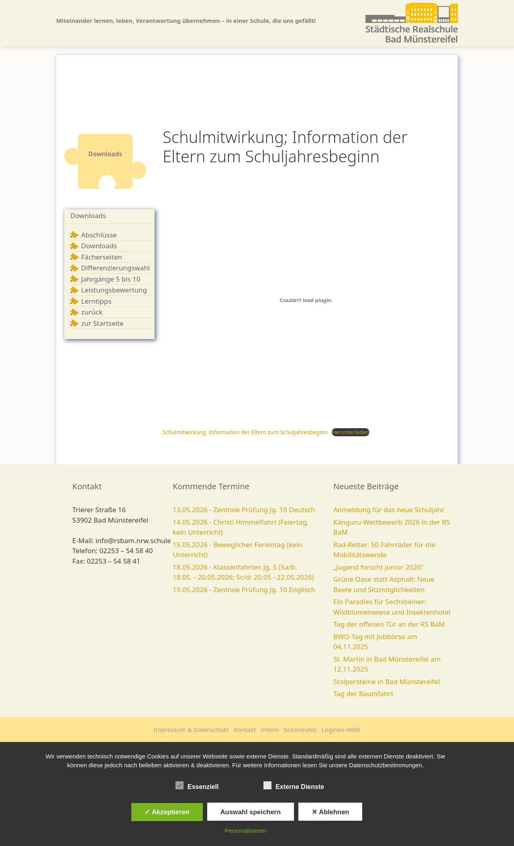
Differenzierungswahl (115, 267)
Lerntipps (96, 301)
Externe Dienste (293, 785)
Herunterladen (350, 432)
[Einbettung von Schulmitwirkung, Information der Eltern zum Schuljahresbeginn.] (306, 300)
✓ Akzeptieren (167, 811)
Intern (270, 729)
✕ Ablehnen (330, 811)
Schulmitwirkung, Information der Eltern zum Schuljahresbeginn (245, 432)
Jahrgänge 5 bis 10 (111, 279)
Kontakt (245, 729)
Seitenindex (300, 729)
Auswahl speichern (250, 811)
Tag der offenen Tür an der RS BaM (389, 624)
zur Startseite (102, 323)
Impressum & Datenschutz (191, 729)
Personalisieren (245, 830)
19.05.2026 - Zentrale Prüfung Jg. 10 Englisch (244, 589)
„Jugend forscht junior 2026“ (378, 567)
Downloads (88, 215)
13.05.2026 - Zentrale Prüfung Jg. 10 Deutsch (244, 509)
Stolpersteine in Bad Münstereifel (386, 681)
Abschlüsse (99, 234)
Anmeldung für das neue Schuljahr (389, 509)
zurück (91, 312)
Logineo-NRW (341, 729)
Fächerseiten (101, 257)
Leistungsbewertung (114, 289)
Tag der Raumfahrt (363, 693)
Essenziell (196, 785)
